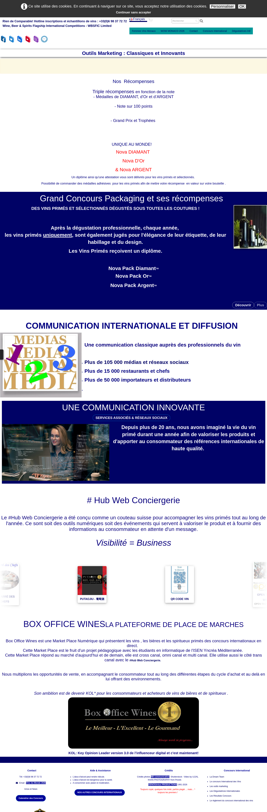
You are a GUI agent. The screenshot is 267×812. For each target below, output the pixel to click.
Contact (194, 31)
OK (242, 6)
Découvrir (243, 305)
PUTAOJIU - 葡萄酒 (107, 599)
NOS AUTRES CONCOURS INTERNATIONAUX (99, 792)
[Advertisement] (133, 66)
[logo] (64, 23)
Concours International (215, 31)
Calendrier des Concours (31, 798)
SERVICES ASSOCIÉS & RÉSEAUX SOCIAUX (131, 413)
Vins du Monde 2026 (36, 783)
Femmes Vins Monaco (144, 31)
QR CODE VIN (195, 599)
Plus (260, 305)
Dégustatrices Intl (241, 31)
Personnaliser (222, 6)
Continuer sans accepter (133, 12)
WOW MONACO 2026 (172, 31)
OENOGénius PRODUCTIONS (162, 784)
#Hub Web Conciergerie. (146, 660)
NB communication (160, 777)
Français (137, 19)
